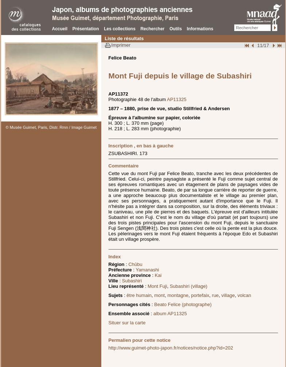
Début (247, 45)
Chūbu (135, 264)
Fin (279, 45)
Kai (158, 275)
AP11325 (177, 99)
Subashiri (132, 280)
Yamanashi (147, 270)
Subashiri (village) (188, 286)
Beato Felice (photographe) (183, 304)
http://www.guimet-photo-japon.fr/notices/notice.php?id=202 (171, 348)
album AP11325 (170, 313)
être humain (139, 295)
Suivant (272, 45)
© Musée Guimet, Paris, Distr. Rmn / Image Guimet (51, 127)
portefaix (200, 295)
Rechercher (152, 28)
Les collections (120, 28)
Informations (200, 28)
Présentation (86, 28)
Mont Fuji (157, 286)
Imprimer (121, 45)
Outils (175, 28)
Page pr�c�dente (253, 45)
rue (215, 295)
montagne (177, 295)
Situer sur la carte (127, 322)
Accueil (60, 28)
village (228, 295)
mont (159, 295)
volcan (244, 295)
